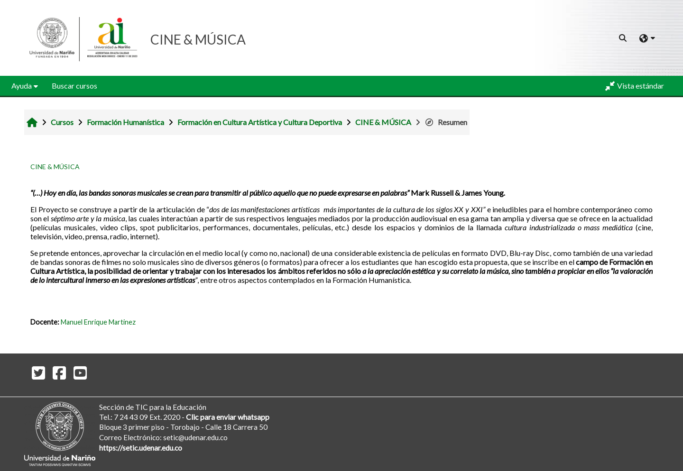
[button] (623, 38)
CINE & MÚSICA (55, 167)
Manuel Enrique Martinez (98, 322)
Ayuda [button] (21, 85)
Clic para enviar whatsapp (227, 416)
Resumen (446, 122)
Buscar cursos (74, 85)
